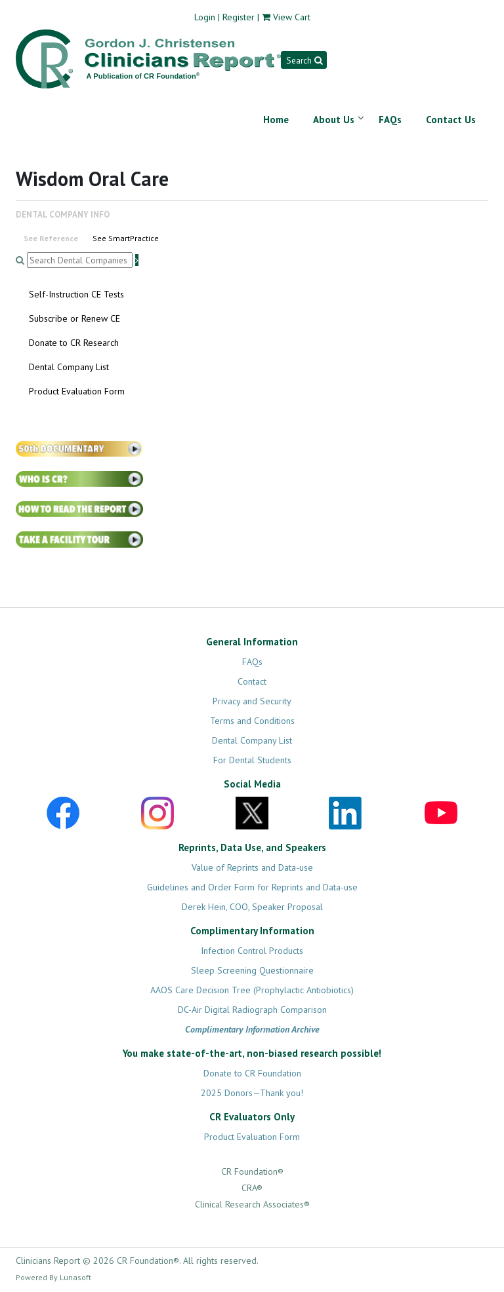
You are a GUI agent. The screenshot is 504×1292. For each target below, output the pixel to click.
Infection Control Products (252, 951)
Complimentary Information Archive (252, 1029)
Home (276, 119)
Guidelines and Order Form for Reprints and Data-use (252, 887)
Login (204, 17)
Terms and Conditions (252, 721)
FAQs (390, 119)
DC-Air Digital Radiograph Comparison (252, 1010)
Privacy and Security (252, 701)
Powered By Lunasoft (53, 1277)
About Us (333, 119)
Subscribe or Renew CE (74, 318)
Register (238, 17)
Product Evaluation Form (77, 391)
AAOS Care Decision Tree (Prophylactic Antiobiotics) (252, 990)
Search (304, 60)
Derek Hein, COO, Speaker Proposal (252, 907)
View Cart (291, 17)
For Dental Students (252, 760)
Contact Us (451, 119)
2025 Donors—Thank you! (252, 1093)
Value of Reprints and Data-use (252, 867)
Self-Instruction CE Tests (76, 294)
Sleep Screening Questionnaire (252, 970)
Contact (252, 681)
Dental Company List (69, 367)
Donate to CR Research (74, 343)
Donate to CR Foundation (252, 1073)
